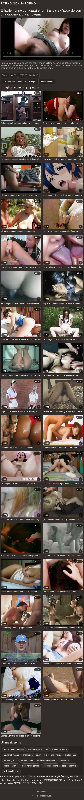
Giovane (22, 81)
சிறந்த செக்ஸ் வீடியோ (24, 776)
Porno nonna (6, 776)
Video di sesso (47, 81)
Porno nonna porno (18, 3)
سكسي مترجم (7, 783)
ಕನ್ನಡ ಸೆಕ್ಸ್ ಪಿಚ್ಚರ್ (63, 776)
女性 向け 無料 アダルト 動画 (29, 783)
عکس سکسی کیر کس (73, 780)
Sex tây (20, 780)
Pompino (33, 81)
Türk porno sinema (34, 780)
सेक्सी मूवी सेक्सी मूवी (53, 780)
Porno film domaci (45, 776)
